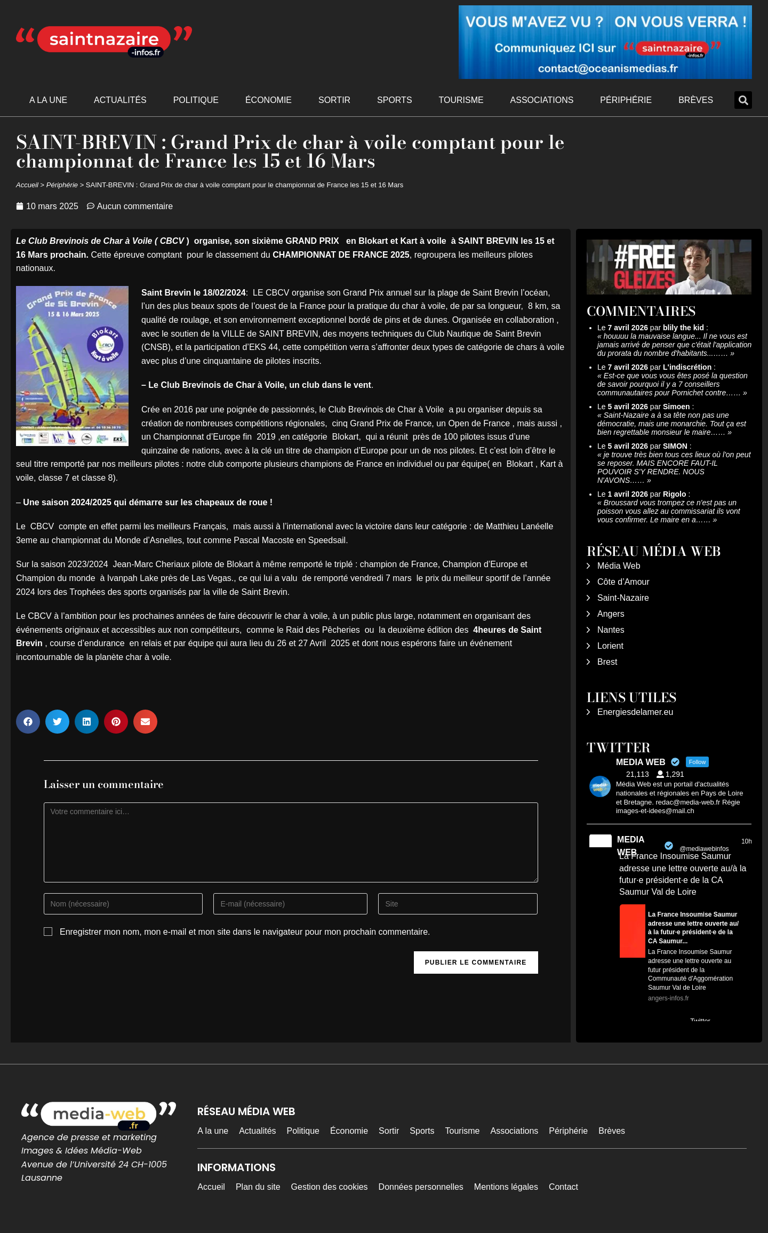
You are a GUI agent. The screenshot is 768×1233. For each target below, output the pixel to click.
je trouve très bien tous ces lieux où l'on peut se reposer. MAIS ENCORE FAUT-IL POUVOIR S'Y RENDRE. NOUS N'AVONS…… (674, 467)
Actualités (120, 100)
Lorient (610, 645)
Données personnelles (421, 1186)
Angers (611, 613)
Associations (542, 100)
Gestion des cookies (329, 1186)
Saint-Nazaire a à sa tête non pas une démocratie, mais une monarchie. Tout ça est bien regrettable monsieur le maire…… (671, 423)
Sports (394, 100)
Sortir (334, 100)
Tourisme (460, 100)
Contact (563, 1186)
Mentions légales (506, 1186)
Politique (196, 100)
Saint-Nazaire (623, 597)
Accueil (27, 185)
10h (746, 841)
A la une (48, 100)
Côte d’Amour (623, 581)
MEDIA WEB (630, 846)
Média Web (619, 565)
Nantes (611, 629)
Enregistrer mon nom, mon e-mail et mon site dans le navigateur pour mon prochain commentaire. (245, 931)
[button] (743, 100)
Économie (268, 100)
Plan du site (258, 1186)
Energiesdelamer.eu (635, 712)
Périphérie (626, 100)
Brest (607, 661)
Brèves (695, 100)
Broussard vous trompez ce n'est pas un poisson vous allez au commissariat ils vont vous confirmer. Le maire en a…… (668, 511)
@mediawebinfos (704, 849)
